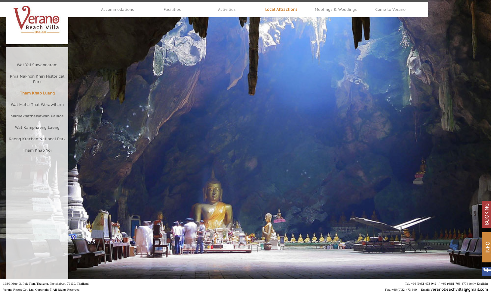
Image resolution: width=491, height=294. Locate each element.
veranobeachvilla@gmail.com (459, 289)
